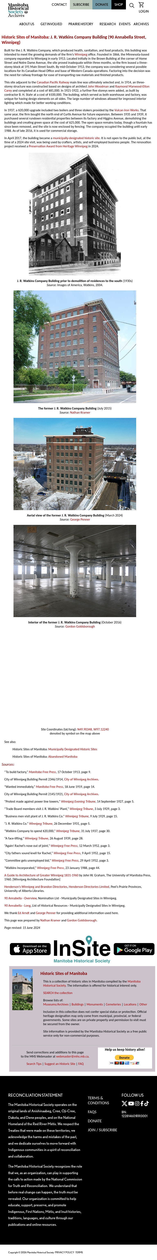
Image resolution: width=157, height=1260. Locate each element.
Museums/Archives (55, 1004)
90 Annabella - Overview (20, 898)
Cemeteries (113, 1004)
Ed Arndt (23, 913)
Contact (59, 5)
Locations (130, 1004)
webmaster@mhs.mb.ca (72, 1056)
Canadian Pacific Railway (53, 82)
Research (108, 24)
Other (143, 1004)
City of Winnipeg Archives (81, 779)
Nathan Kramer (80, 412)
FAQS (92, 1111)
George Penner (80, 519)
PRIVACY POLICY (64, 1252)
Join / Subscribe (102, 1129)
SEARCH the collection (57, 993)
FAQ (81, 1064)
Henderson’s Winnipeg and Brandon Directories (35, 887)
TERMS (79, 1252)
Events (124, 24)
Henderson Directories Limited (89, 887)
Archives (141, 24)
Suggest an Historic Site (60, 1064)
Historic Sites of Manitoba (25, 37)
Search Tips (34, 1064)
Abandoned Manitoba (62, 757)
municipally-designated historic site (76, 138)
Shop (118, 5)
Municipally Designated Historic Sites (72, 749)
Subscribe (81, 5)
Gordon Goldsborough (80, 626)
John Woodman (98, 86)
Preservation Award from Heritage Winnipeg (58, 146)
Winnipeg (10, 42)
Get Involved (51, 24)
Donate (101, 5)
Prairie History (80, 24)
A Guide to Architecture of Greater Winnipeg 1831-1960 (41, 875)
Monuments (94, 1004)
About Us (26, 24)
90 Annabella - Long (17, 905)
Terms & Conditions (98, 1100)
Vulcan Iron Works (126, 110)
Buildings (78, 1004)
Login (144, 11)
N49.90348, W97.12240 (93, 729)
